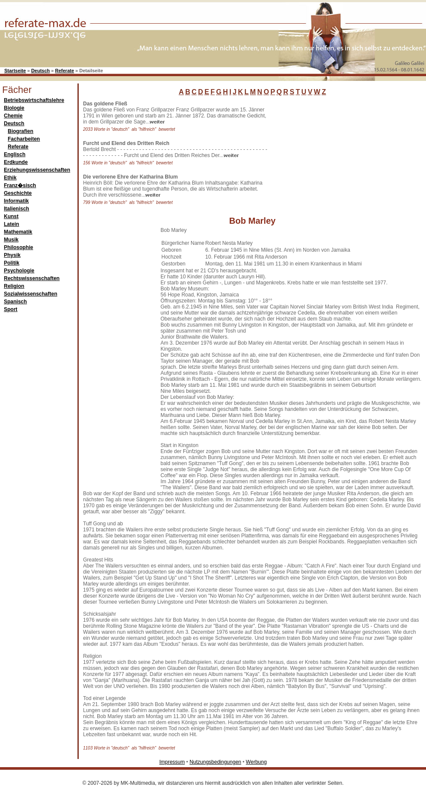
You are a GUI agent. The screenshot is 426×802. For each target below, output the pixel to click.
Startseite (15, 70)
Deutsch (40, 70)
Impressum (172, 762)
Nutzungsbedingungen (215, 762)
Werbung (256, 762)
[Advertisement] (117, 356)
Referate (64, 70)
